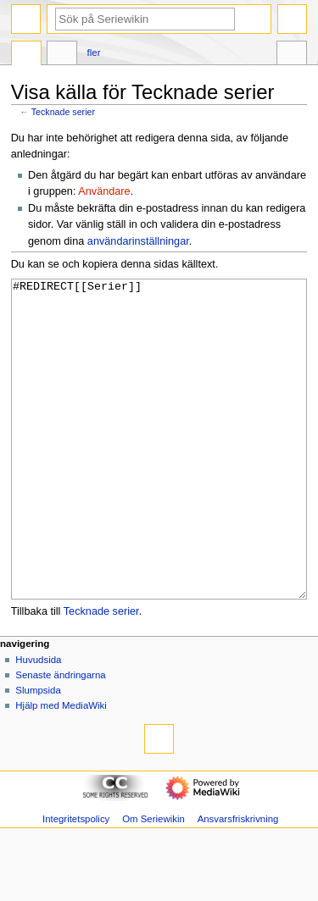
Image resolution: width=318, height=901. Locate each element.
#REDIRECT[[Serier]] (159, 471)
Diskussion (61, 55)
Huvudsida (38, 723)
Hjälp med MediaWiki (61, 769)
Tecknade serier (63, 112)
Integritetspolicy (75, 882)
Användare (104, 191)
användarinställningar (138, 241)
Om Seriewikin (153, 882)
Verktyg (291, 55)
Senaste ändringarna (60, 738)
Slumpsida (37, 754)
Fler (94, 52)
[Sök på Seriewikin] (145, 19)
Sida (26, 55)
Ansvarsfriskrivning (238, 882)
